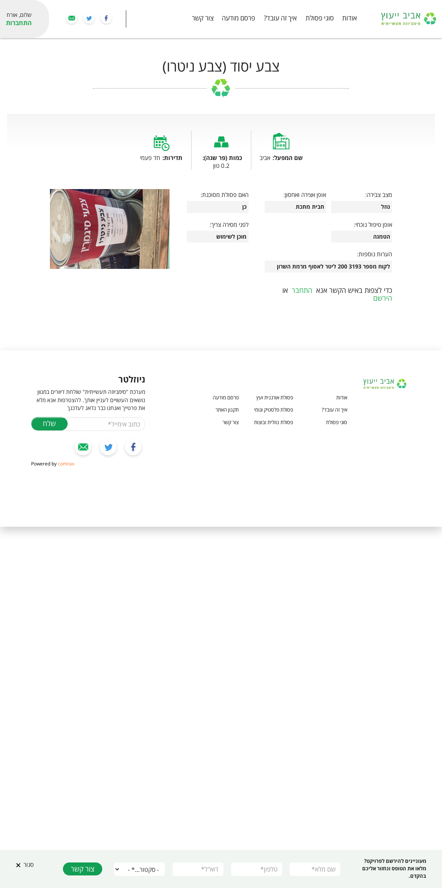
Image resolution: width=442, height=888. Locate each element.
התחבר (302, 290)
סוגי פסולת (320, 18)
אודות (349, 18)
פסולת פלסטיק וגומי (273, 409)
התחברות (19, 22)
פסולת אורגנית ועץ (274, 397)
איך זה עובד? (280, 18)
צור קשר (203, 18)
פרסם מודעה (238, 18)
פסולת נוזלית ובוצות (273, 422)
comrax (66, 463)
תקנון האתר (227, 409)
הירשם (382, 298)
